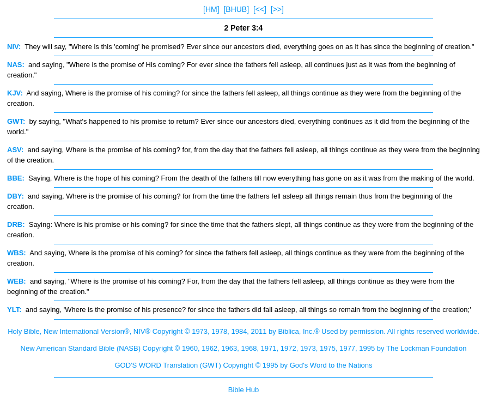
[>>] (277, 9)
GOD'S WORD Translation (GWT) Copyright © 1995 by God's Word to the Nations (243, 365)
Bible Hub (243, 390)
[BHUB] (236, 9)
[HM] (211, 9)
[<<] (259, 9)
